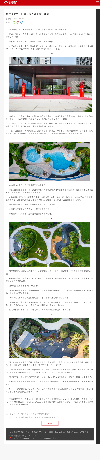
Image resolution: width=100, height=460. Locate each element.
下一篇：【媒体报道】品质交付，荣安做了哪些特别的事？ (31, 417)
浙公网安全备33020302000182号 (24, 438)
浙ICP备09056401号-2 (48, 438)
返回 (50, 423)
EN (23, 3)
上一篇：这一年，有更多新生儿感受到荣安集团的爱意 (29, 414)
